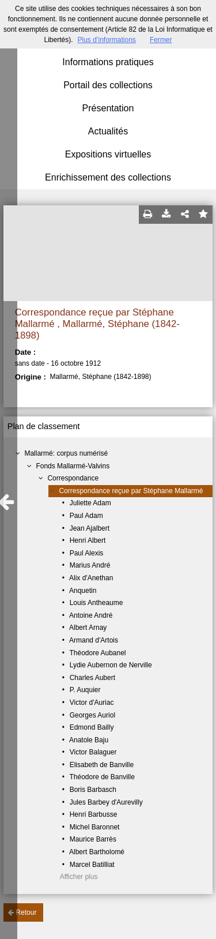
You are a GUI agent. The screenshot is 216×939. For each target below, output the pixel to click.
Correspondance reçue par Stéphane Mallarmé (131, 491)
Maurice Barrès (93, 839)
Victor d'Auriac (92, 702)
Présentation (108, 108)
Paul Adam (86, 516)
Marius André (90, 565)
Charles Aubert (92, 678)
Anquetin (82, 591)
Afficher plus (79, 877)
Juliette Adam (90, 503)
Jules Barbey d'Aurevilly (106, 802)
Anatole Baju (88, 740)
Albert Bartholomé (96, 852)
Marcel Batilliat (92, 865)
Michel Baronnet (95, 827)
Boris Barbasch (93, 790)
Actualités (108, 131)
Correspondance (72, 478)
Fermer (161, 40)
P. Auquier (85, 690)
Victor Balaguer (93, 752)
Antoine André (90, 615)
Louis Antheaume (96, 603)
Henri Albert (88, 540)
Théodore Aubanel (97, 653)
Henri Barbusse (94, 814)
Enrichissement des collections (108, 177)
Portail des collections (108, 85)
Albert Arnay (88, 628)
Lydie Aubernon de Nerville (111, 665)
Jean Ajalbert (89, 528)
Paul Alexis (87, 553)
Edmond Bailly (92, 727)
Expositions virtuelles (108, 154)
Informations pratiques (107, 62)
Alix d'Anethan (91, 578)
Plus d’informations (106, 40)
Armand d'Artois (93, 640)
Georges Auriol (92, 715)
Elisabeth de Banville (102, 765)
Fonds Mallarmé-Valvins (72, 466)
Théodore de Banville (101, 777)
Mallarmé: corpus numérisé (66, 453)
